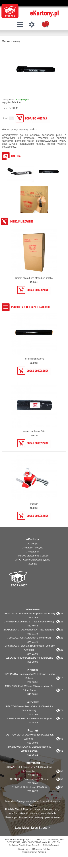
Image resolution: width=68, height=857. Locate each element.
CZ (53, 842)
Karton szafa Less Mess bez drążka (34, 278)
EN (58, 842)
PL (49, 842)
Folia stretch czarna (34, 358)
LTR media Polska (40, 849)
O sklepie (33, 543)
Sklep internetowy (29, 852)
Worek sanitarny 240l (34, 431)
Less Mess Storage (14, 839)
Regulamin (33, 551)
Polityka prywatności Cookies (33, 555)
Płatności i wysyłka (33, 547)
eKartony (14, 845)
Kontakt (33, 563)
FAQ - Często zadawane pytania (33, 559)
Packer (34, 503)
